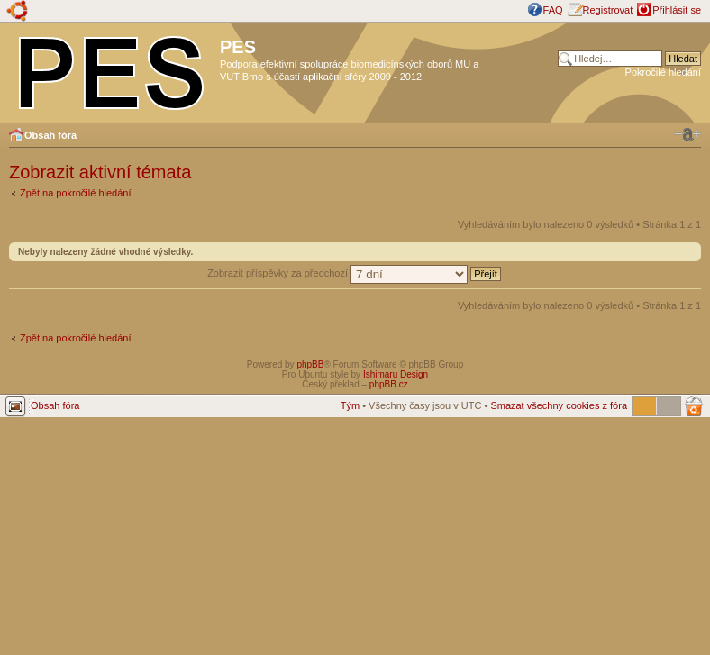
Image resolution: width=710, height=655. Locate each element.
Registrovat (608, 10)
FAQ (553, 10)
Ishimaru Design (395, 374)
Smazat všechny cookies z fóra (558, 405)
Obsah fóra (50, 135)
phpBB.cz (388, 384)
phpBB (309, 364)
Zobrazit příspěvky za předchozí (354, 273)
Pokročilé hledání (663, 72)
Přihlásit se (676, 10)
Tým (350, 405)
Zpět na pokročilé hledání (76, 192)
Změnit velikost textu (687, 134)
